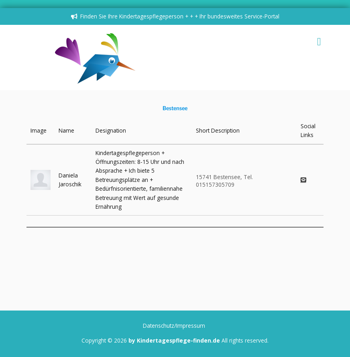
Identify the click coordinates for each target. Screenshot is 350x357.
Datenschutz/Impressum (174, 325)
